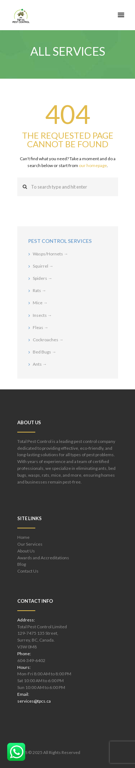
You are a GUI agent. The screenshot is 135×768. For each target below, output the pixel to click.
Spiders (42, 278)
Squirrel (43, 266)
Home (23, 537)
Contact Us (28, 571)
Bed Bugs (44, 352)
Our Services (29, 544)
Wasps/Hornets (50, 253)
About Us (26, 551)
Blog (21, 564)
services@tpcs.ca (34, 701)
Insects (42, 315)
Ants (40, 364)
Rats (39, 290)
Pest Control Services (60, 241)
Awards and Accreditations (43, 557)
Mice (40, 302)
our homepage (93, 165)
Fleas (40, 327)
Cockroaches (48, 339)
